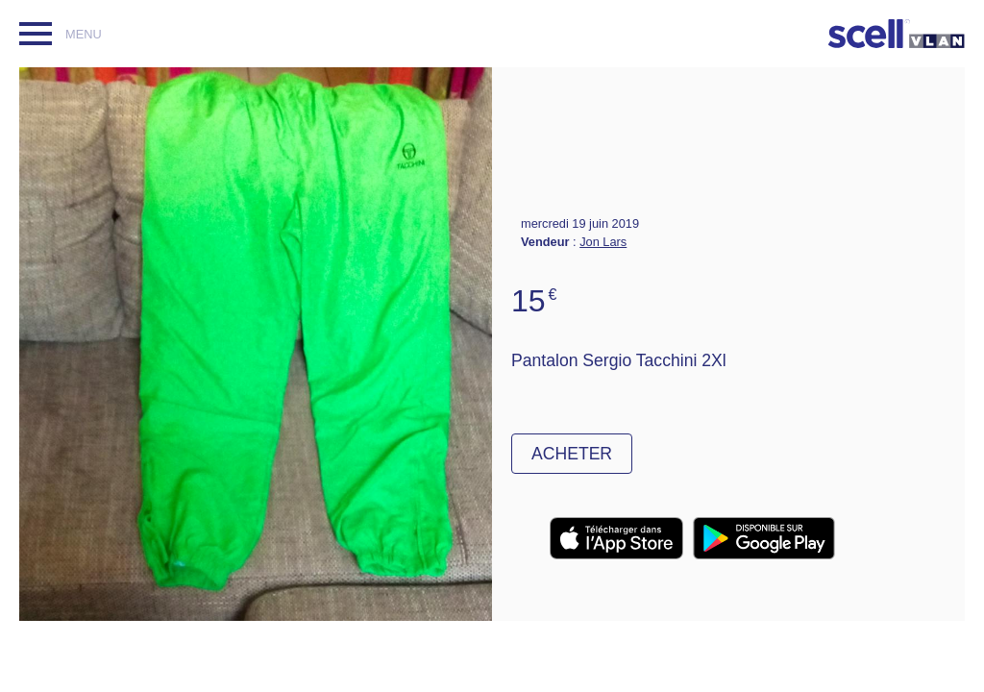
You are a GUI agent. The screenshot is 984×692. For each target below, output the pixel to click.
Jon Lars (603, 242)
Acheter (571, 453)
